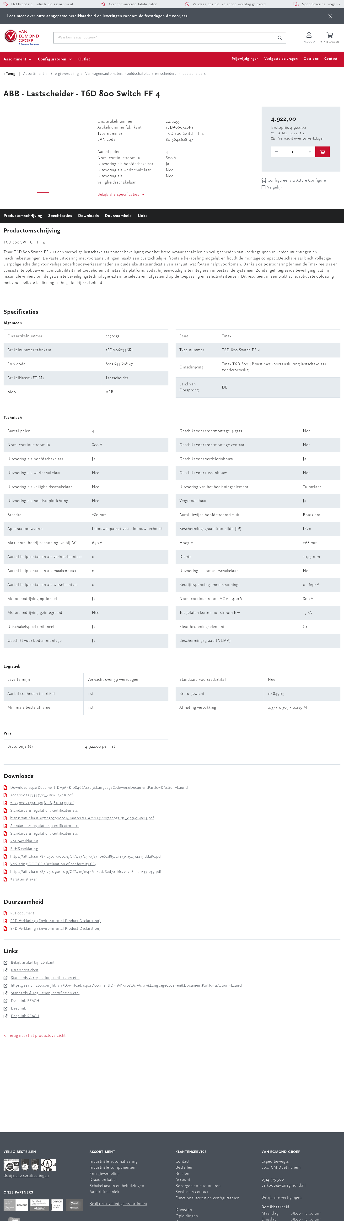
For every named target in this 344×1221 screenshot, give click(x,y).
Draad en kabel (103, 1180)
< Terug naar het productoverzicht (35, 1036)
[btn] (330, 16)
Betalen (182, 1174)
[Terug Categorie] (10, 74)
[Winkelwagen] (330, 38)
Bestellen (184, 1168)
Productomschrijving (23, 216)
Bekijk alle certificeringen (26, 1176)
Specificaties (60, 216)
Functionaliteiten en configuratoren (208, 1198)
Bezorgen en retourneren (198, 1186)
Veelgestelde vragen (281, 59)
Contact (331, 59)
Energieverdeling (105, 1174)
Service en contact (192, 1192)
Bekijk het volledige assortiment (118, 1204)
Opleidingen (187, 1216)
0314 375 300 (273, 1180)
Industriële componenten (112, 1168)
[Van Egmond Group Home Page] (21, 37)
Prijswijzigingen (245, 59)
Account (183, 1180)
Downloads (88, 216)
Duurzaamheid (118, 216)
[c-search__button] (280, 37)
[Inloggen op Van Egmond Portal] (309, 38)
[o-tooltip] (293, 151)
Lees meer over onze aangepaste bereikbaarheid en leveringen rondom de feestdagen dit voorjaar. (97, 16)
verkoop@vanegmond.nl (284, 1185)
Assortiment (15, 59)
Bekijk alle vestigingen (281, 1197)
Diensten (184, 1210)
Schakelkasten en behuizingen (117, 1186)
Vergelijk (274, 187)
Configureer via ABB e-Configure (294, 180)
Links (143, 216)
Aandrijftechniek (104, 1192)
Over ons (311, 59)
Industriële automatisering (114, 1162)
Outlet (84, 59)
